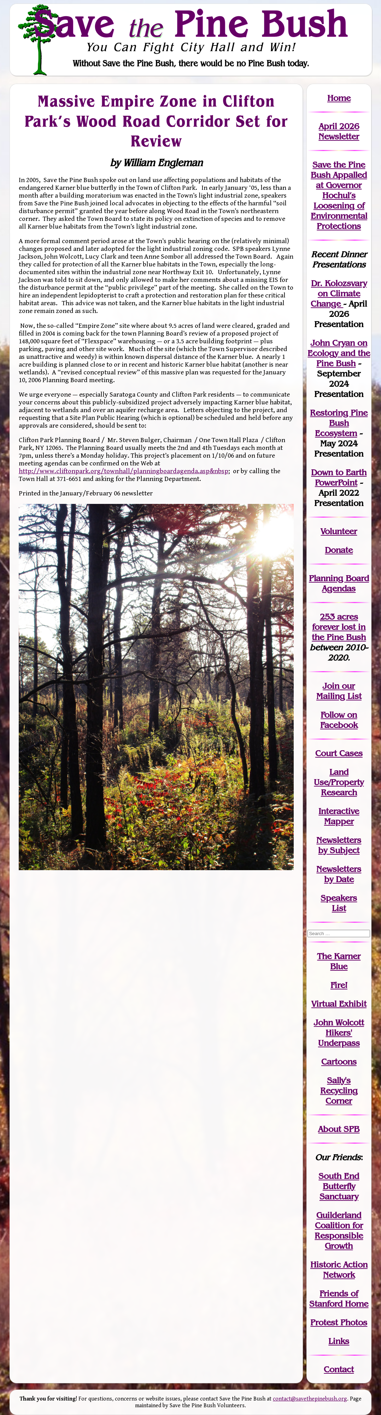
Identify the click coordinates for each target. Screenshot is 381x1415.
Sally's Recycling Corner (339, 1090)
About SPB (338, 1129)
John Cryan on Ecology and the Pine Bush (338, 353)
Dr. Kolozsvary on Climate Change (339, 293)
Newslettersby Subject (338, 845)
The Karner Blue (339, 961)
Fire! (338, 985)
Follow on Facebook (339, 720)
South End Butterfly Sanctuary (338, 1186)
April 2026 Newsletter (338, 131)
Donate (339, 550)
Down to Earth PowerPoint (339, 477)
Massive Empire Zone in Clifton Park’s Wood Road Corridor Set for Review (156, 121)
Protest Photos (338, 1322)
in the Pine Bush (339, 632)
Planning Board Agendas (339, 583)
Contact (339, 1369)
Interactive (338, 811)
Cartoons (339, 1061)
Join (331, 686)
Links (338, 1341)
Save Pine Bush (190, 24)
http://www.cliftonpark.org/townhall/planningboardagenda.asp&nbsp (123, 471)
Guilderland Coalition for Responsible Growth (339, 1230)
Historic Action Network (339, 1269)
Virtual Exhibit (339, 1004)
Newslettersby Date (338, 874)
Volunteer (339, 531)
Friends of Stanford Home (338, 1298)
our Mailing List (339, 691)
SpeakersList (339, 903)
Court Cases (339, 753)
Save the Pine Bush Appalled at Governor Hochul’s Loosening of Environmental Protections (339, 195)
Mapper (339, 821)
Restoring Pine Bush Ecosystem (339, 423)
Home (339, 98)
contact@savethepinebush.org (310, 1399)
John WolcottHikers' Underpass (339, 1032)
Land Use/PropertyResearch (339, 782)
